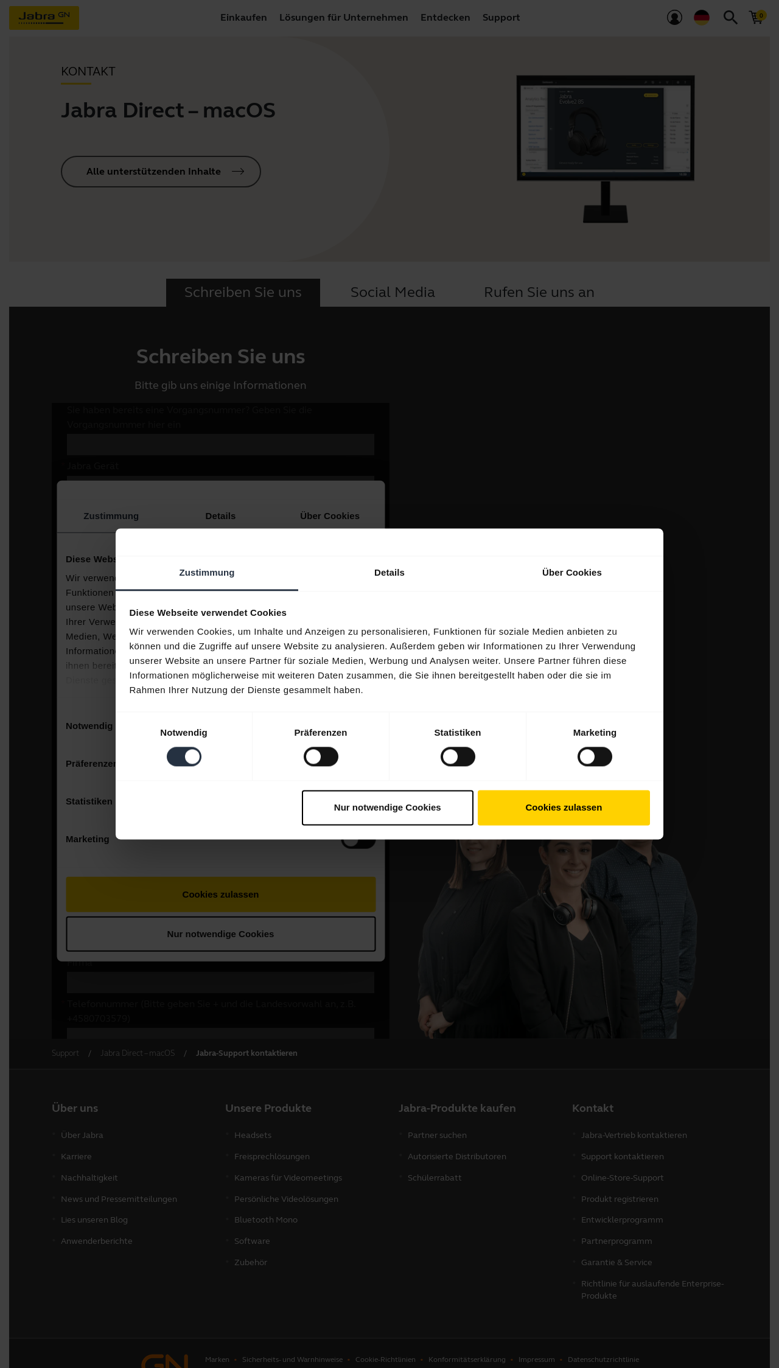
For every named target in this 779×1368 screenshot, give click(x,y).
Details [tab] (389, 572)
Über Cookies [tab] (572, 572)
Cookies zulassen (563, 807)
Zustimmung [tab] (207, 572)
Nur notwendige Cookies (387, 807)
